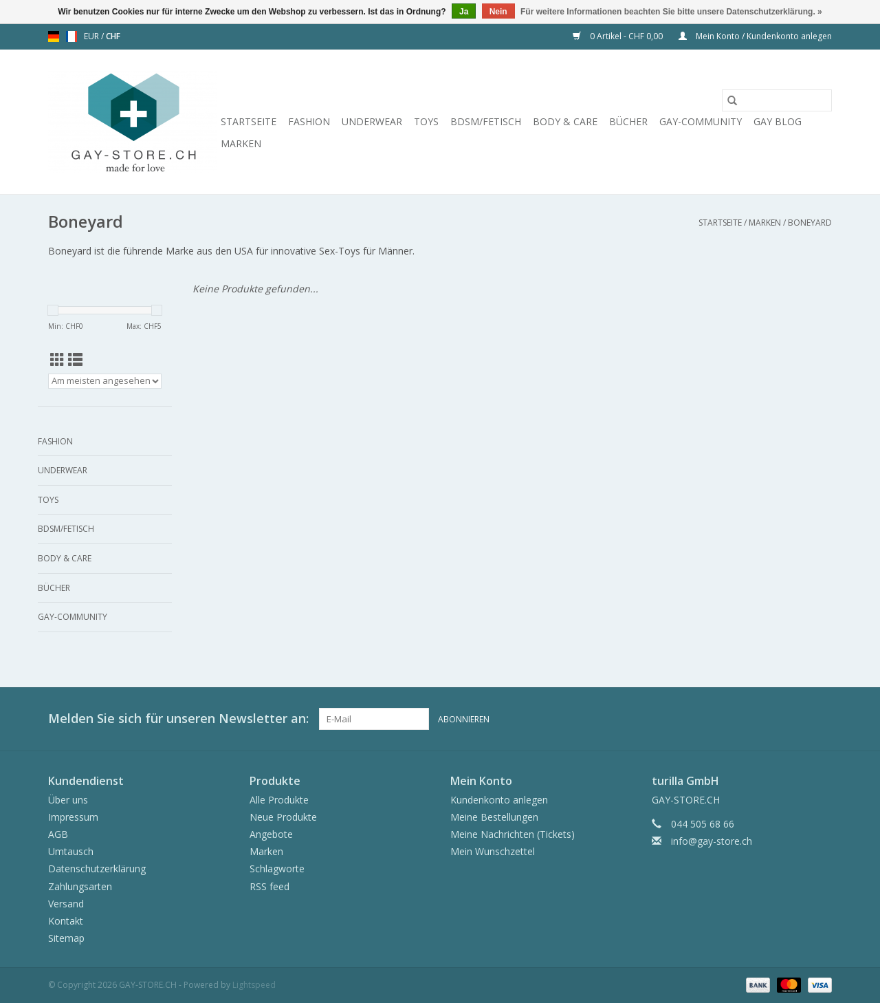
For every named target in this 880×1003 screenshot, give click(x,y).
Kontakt (65, 920)
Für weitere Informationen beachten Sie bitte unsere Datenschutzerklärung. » (671, 12)
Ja (463, 12)
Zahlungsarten (80, 886)
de (53, 36)
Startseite (248, 121)
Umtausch (71, 851)
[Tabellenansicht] (57, 359)
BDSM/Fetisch (485, 121)
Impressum (73, 816)
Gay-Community (700, 121)
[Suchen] (777, 100)
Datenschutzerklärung (97, 868)
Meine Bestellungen (494, 816)
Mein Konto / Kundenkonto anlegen (755, 36)
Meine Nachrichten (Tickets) (512, 834)
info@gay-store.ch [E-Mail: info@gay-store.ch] (711, 841)
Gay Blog (778, 121)
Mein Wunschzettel (492, 851)
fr (71, 36)
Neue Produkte (283, 816)
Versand (66, 903)
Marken (241, 143)
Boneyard (810, 222)
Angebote (271, 834)
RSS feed (269, 886)
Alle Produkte (279, 799)
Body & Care (565, 121)
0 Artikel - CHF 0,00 (619, 36)
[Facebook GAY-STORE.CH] (796, 719)
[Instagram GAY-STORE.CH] (821, 719)
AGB (58, 834)
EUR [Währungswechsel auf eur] (92, 36)
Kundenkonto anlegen (499, 799)
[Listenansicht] (75, 359)
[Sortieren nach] (105, 381)
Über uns (68, 799)
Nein (498, 12)
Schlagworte (277, 868)
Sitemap (66, 938)
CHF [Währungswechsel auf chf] (113, 36)
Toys (426, 121)
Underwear (372, 121)
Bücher (628, 121)
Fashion (309, 121)
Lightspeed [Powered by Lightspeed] (254, 985)
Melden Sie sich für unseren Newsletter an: (178, 718)
